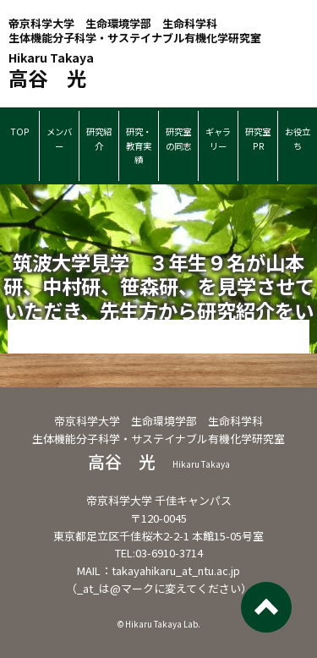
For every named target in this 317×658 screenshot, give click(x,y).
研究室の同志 (178, 138)
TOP (20, 131)
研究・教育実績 (138, 145)
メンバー (59, 138)
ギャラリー (218, 138)
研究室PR (258, 138)
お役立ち (297, 138)
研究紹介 (99, 138)
